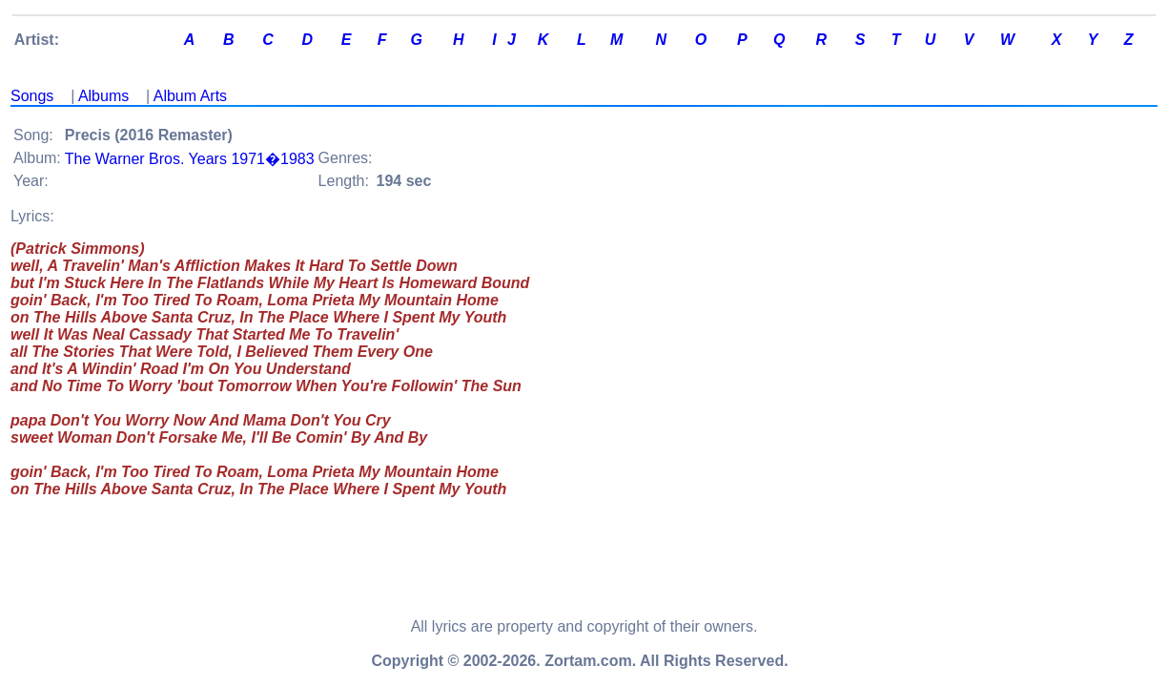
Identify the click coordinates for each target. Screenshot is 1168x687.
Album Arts (190, 96)
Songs (31, 96)
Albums (103, 96)
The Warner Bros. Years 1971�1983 (190, 159)
